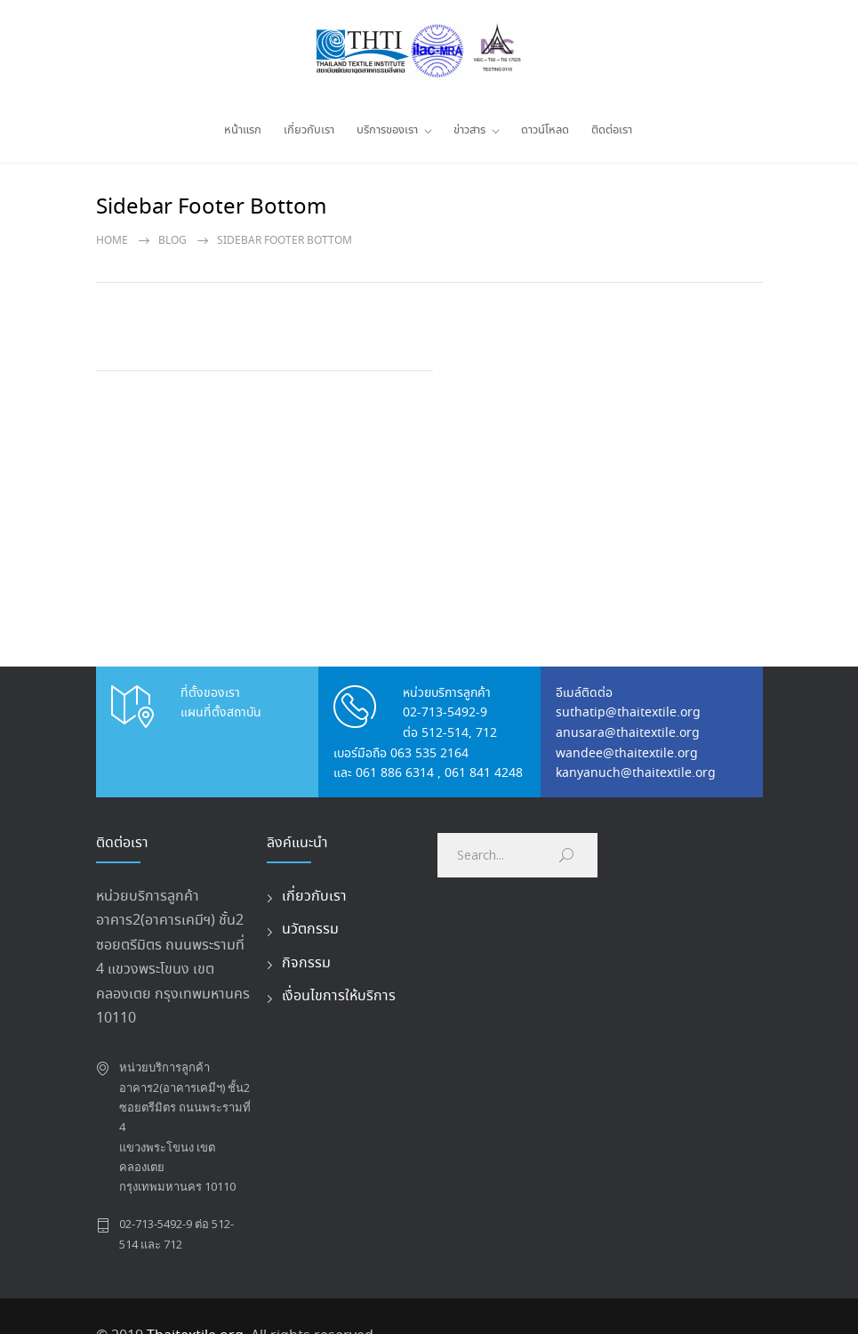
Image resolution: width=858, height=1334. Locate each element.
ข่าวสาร (469, 130)
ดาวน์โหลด (545, 130)
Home (112, 240)
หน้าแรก (242, 130)
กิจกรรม (306, 963)
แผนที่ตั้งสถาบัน (220, 713)
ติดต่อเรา (611, 130)
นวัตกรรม (310, 929)
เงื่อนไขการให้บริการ (339, 996)
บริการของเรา (387, 130)
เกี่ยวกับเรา (309, 130)
